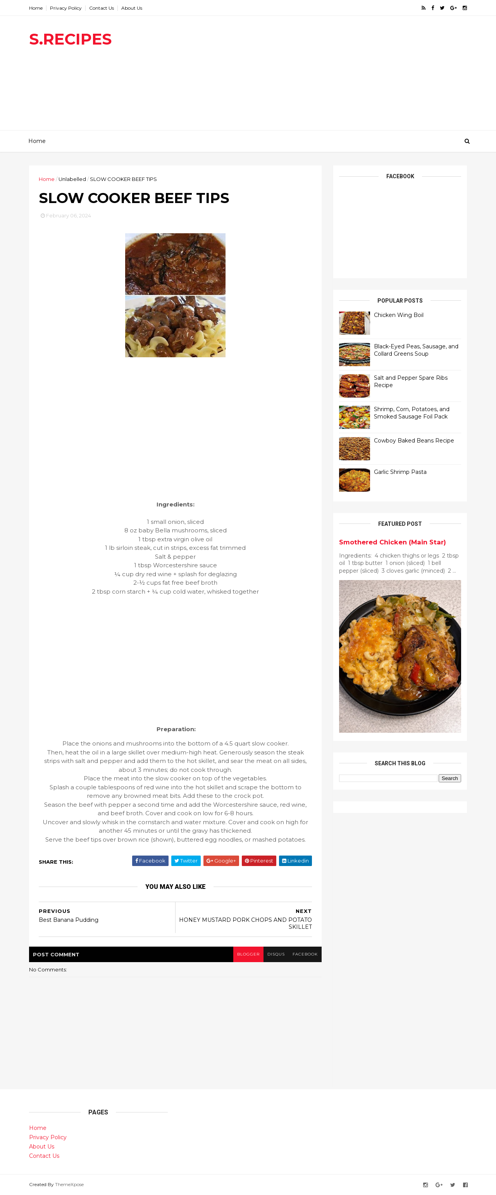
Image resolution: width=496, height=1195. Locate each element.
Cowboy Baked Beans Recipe (414, 440)
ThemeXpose (69, 1184)
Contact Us (101, 8)
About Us (131, 8)
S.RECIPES (70, 38)
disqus (276, 954)
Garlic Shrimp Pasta (400, 471)
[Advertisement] (325, 76)
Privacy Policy (66, 8)
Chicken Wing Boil (399, 315)
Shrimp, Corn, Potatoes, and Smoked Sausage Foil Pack (412, 413)
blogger (248, 954)
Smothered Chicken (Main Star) (392, 542)
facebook (305, 954)
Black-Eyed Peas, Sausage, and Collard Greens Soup (416, 350)
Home (36, 8)
